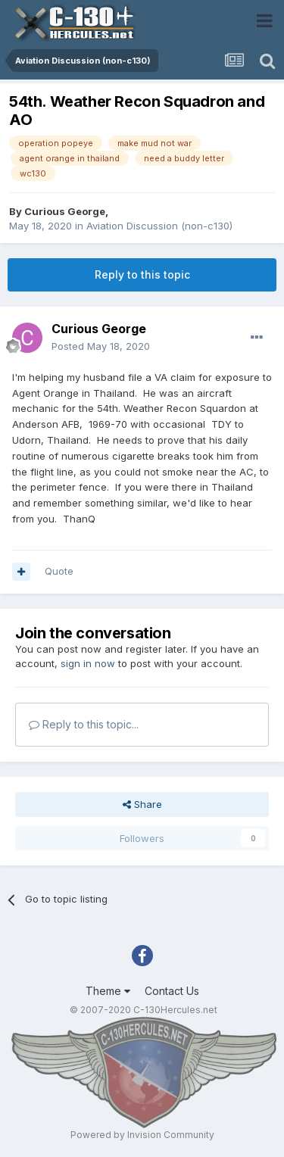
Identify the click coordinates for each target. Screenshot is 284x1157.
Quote (59, 571)
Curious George (64, 211)
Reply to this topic (142, 274)
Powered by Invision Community (142, 1134)
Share (142, 804)
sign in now (88, 663)
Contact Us (172, 990)
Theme (108, 990)
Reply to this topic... (84, 724)
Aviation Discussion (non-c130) (159, 226)
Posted (100, 346)
